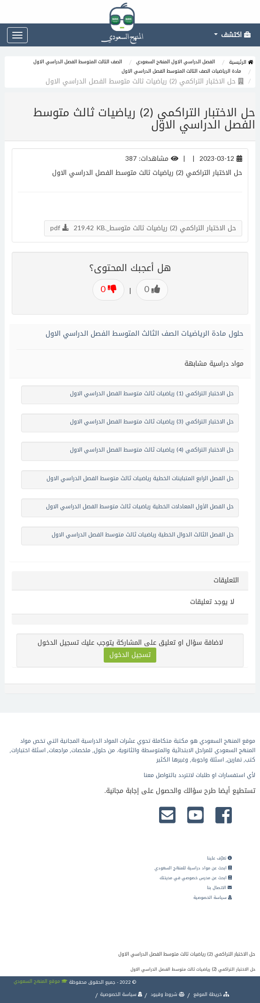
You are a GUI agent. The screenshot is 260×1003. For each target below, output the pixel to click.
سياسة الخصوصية (212, 897)
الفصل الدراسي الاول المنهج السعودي (175, 61)
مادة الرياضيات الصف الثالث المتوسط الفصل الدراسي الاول (181, 71)
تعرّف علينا (219, 858)
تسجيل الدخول (130, 655)
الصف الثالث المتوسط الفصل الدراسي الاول (77, 61)
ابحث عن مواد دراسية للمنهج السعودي (193, 868)
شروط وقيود (167, 994)
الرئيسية (241, 62)
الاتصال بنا (219, 887)
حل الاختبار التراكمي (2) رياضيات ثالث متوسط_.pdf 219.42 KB (143, 228)
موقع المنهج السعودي (41, 981)
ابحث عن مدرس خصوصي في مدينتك (196, 878)
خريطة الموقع (210, 994)
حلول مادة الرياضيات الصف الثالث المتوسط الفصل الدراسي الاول (145, 333)
